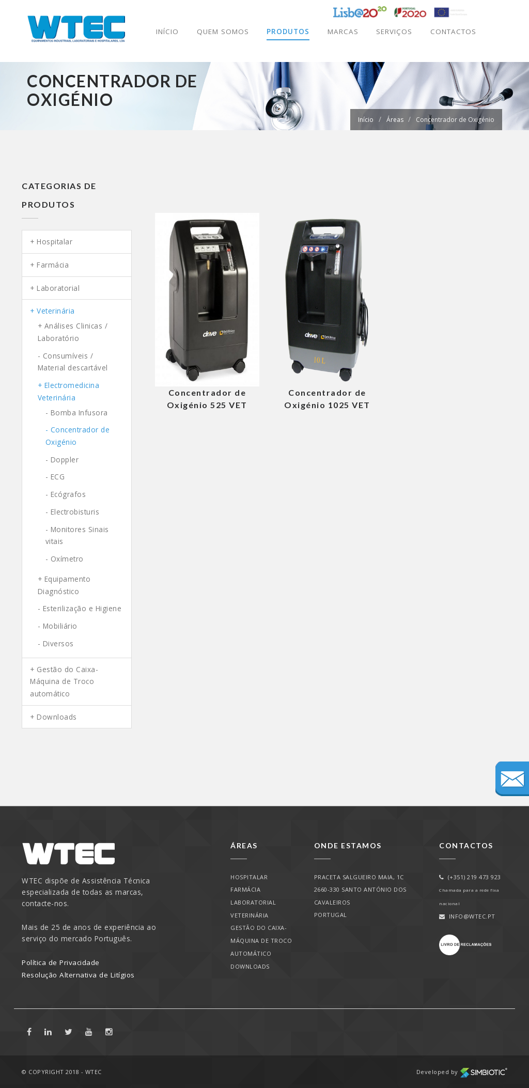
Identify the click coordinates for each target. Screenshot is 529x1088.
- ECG (55, 476)
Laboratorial (58, 288)
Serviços (392, 32)
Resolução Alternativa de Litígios (79, 975)
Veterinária (56, 311)
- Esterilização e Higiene (80, 608)
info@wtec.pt (467, 916)
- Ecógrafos (65, 494)
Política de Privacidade (61, 962)
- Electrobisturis (72, 512)
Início (164, 32)
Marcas (340, 32)
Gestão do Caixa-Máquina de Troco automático (64, 681)
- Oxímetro (64, 559)
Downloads (57, 717)
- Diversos (56, 643)
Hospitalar (54, 241)
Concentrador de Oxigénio (455, 119)
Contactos (452, 32)
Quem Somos (220, 32)
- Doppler (62, 459)
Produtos (285, 32)
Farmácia (53, 265)
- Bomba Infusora (76, 412)
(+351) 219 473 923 (470, 877)
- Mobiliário (57, 626)
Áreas (394, 119)
